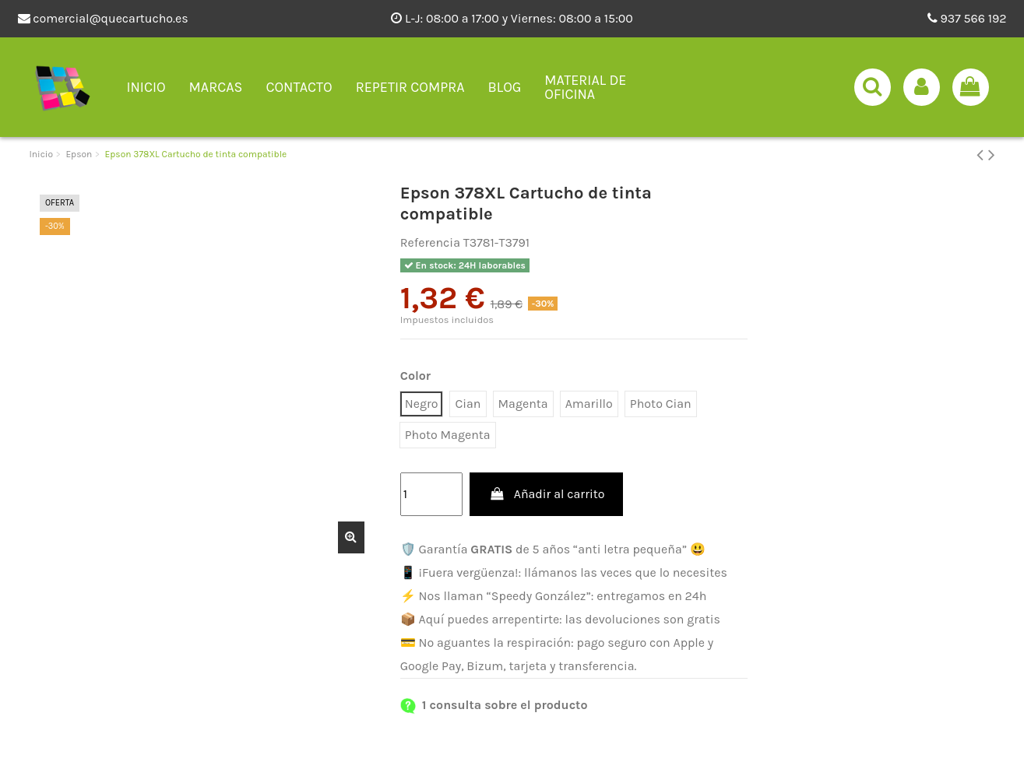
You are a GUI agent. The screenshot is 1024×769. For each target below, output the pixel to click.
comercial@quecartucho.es (103, 18)
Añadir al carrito (546, 493)
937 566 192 (967, 18)
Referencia (430, 242)
